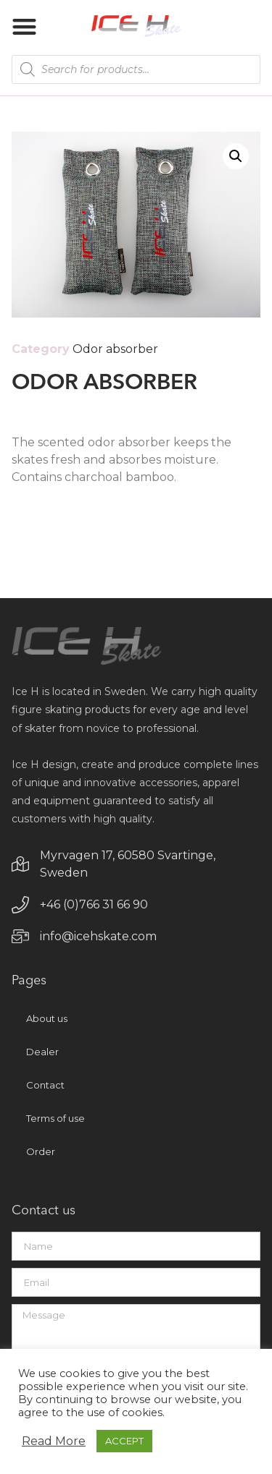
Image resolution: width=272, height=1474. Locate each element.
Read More (54, 1441)
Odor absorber (115, 349)
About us (46, 1018)
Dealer (42, 1051)
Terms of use (55, 1118)
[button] (24, 26)
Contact (45, 1085)
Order (40, 1151)
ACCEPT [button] (124, 1441)
